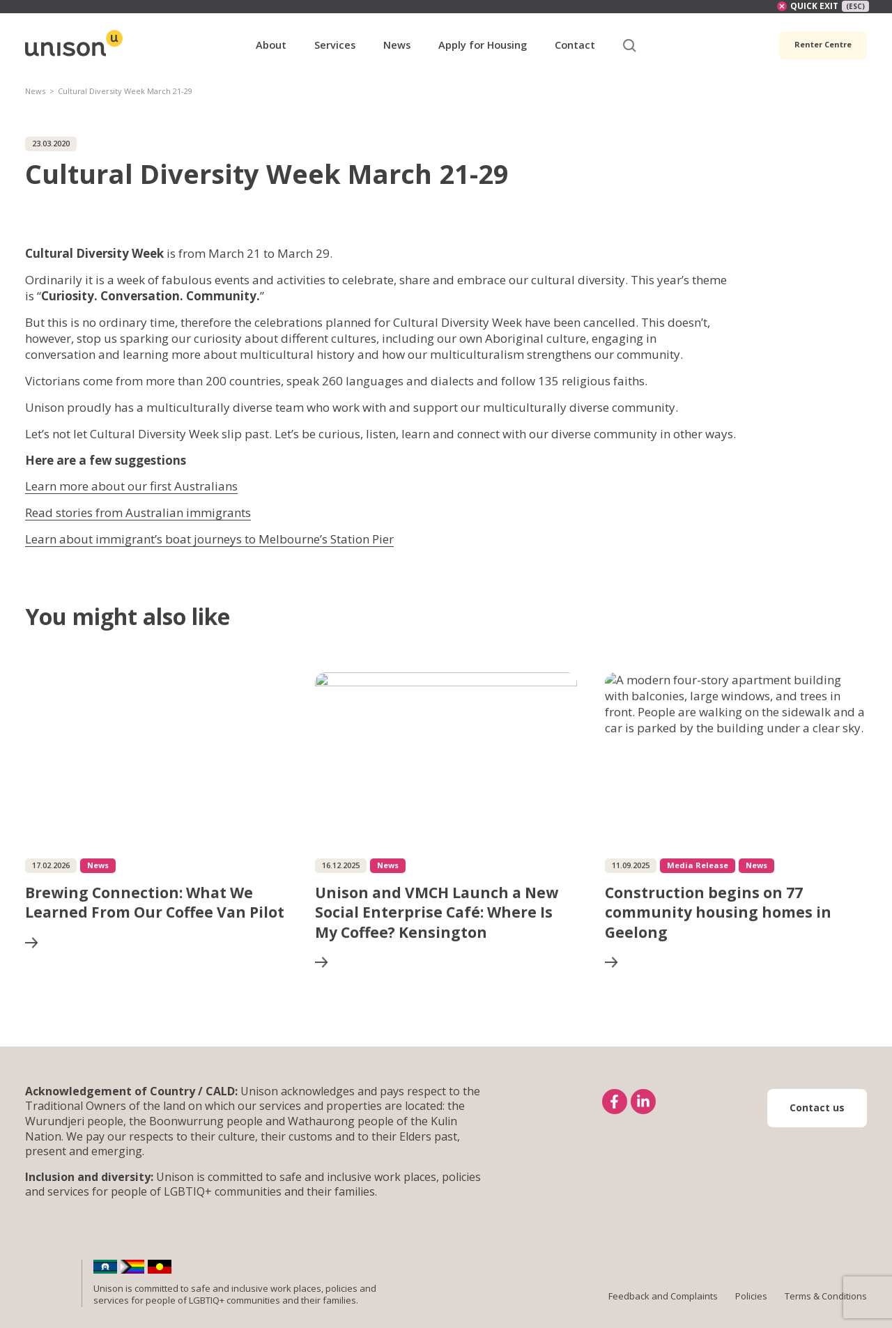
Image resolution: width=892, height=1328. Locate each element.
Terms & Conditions (826, 1296)
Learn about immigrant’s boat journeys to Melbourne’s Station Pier (209, 539)
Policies (751, 1296)
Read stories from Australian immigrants (138, 512)
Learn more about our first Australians (131, 486)
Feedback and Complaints (663, 1296)
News (35, 91)
